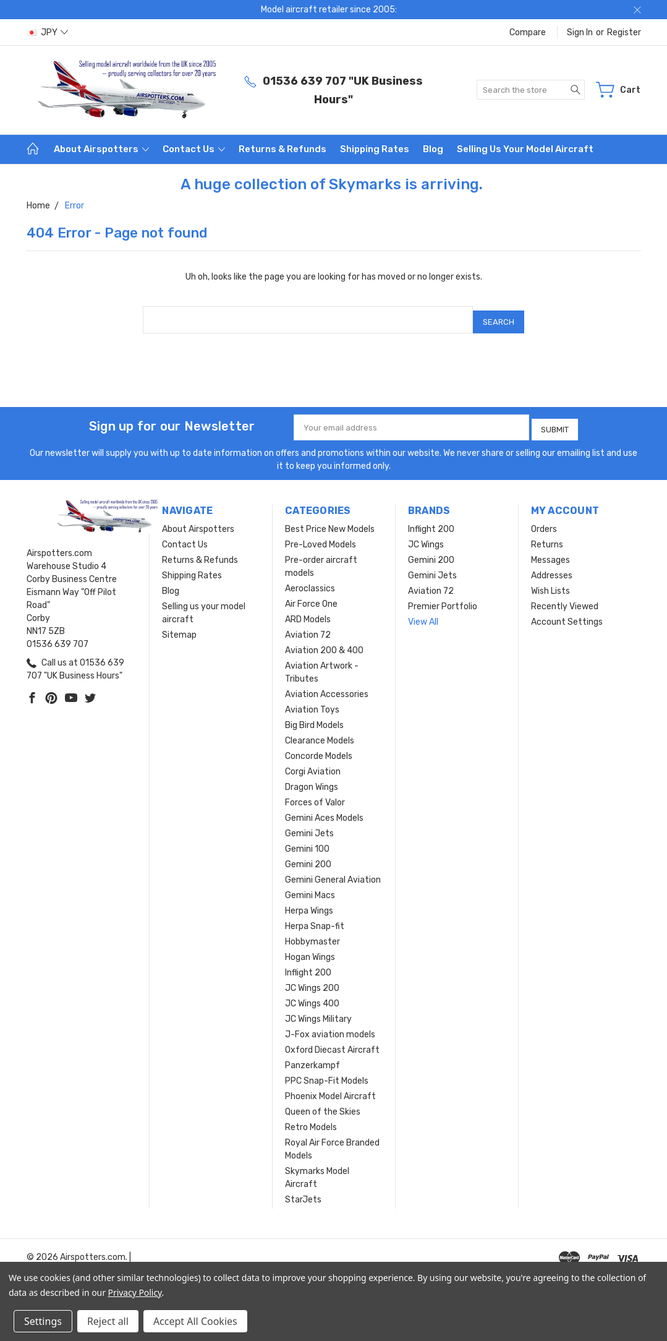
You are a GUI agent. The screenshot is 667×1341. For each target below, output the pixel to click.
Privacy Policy (135, 1292)
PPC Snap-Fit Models (326, 1073)
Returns (547, 537)
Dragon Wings (311, 779)
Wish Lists (550, 583)
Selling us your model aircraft (525, 149)
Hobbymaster (312, 934)
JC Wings (426, 537)
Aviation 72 (308, 627)
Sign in (580, 32)
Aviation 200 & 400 (324, 643)
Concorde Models (318, 748)
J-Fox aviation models (330, 1027)
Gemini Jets (309, 826)
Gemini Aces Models (324, 810)
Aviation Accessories (326, 687)
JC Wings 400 (312, 996)
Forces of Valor (315, 795)
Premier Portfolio (442, 599)
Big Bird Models (314, 718)
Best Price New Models (330, 521)
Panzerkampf (312, 1058)
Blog (433, 149)
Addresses (551, 568)
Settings (43, 1321)
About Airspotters (101, 149)
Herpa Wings (309, 903)
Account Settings (567, 614)
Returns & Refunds (282, 149)
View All (423, 614)
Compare (527, 32)
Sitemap (179, 627)
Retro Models (311, 1120)
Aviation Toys (312, 702)
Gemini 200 (308, 857)
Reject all (108, 1321)
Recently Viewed (564, 599)
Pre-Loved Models (320, 537)
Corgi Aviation (313, 764)
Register (624, 32)
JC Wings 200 (312, 980)
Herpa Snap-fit (314, 919)
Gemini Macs (310, 888)
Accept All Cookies (195, 1321)
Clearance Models (319, 733)
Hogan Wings (310, 950)
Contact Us (194, 149)
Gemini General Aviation (333, 872)
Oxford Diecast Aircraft (332, 1042)
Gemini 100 (307, 841)
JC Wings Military (318, 1011)
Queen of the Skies (322, 1104)
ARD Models (308, 612)
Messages (550, 552)
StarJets (303, 1192)
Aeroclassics (310, 581)
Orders (544, 521)
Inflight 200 (308, 965)
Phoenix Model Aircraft (330, 1089)
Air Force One (311, 596)
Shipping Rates (374, 149)
